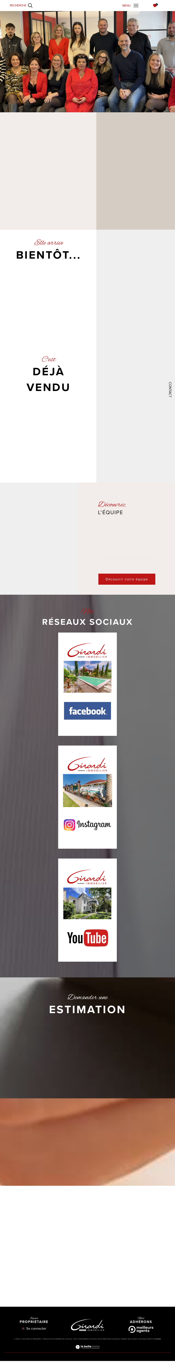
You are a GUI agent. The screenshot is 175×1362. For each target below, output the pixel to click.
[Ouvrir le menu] (130, 5)
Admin (123, 1340)
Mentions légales (111, 1340)
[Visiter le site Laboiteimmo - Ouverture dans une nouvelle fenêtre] (87, 1351)
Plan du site (95, 1340)
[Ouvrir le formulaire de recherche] (21, 5)
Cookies (157, 1340)
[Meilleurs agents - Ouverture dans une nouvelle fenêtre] (141, 1330)
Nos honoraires (81, 1340)
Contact (170, 389)
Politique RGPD (145, 1340)
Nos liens (132, 1340)
